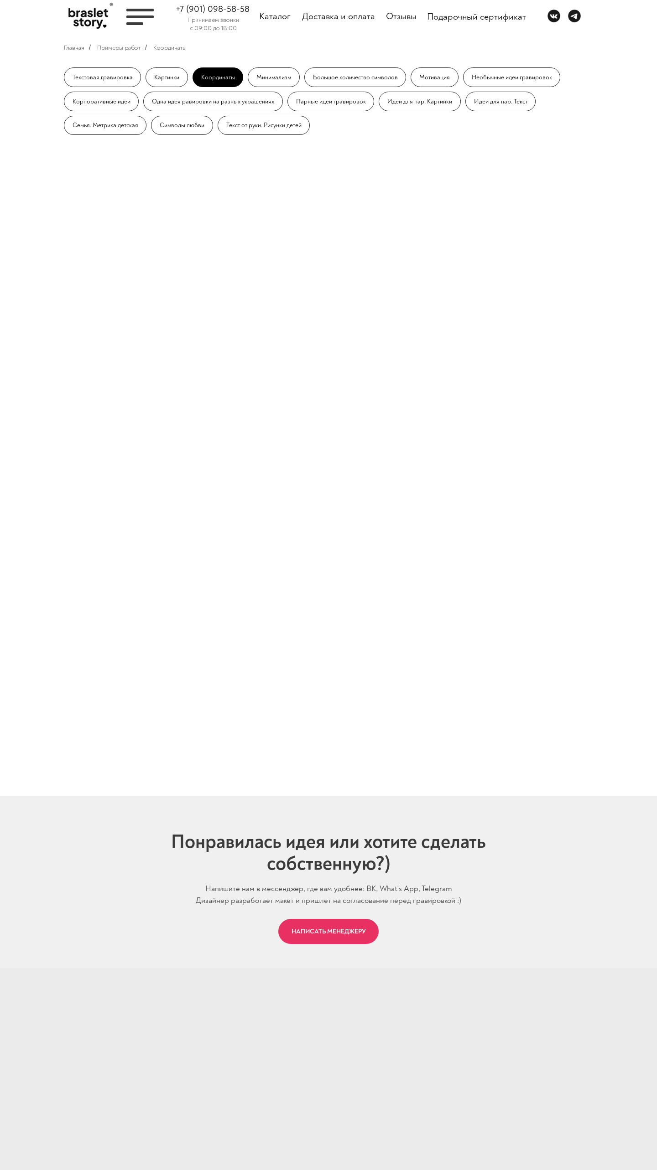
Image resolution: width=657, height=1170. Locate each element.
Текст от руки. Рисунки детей (266, 126)
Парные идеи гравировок (331, 102)
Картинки (167, 77)
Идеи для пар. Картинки (421, 102)
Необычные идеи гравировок (514, 77)
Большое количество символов (357, 77)
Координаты (170, 48)
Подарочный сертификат (476, 16)
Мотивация (437, 77)
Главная (74, 48)
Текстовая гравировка (103, 77)
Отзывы (401, 16)
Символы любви (183, 126)
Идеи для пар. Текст (502, 102)
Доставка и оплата (338, 16)
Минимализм (275, 77)
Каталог (275, 16)
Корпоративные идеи (101, 102)
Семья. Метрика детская (106, 126)
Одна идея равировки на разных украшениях (213, 102)
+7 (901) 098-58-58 (213, 9)
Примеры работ (119, 48)
